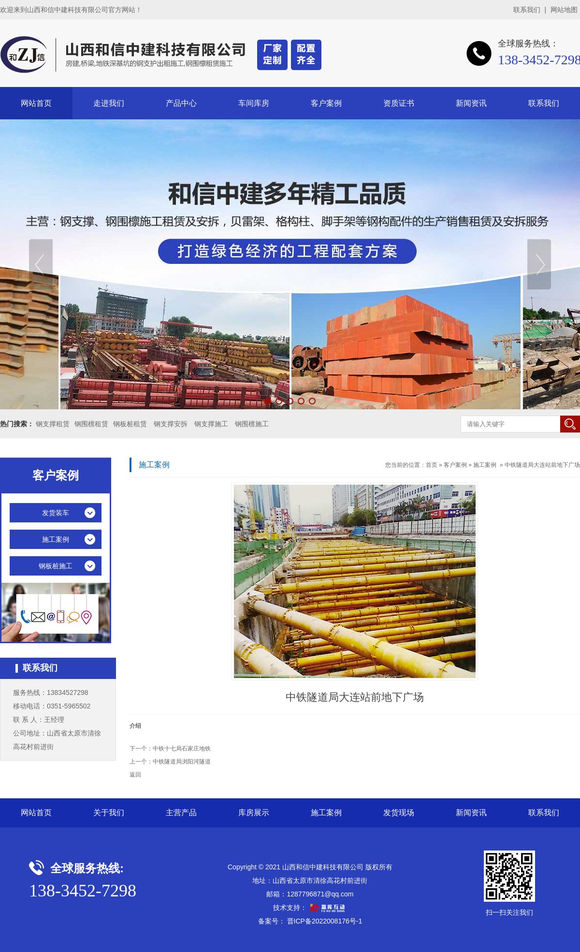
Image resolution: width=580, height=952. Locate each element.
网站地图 (564, 10)
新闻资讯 (471, 103)
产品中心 (181, 103)
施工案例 (484, 465)
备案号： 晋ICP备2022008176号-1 (310, 921)
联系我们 (526, 10)
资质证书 (398, 103)
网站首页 (36, 103)
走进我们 (108, 103)
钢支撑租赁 (53, 424)
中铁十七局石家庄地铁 (182, 748)
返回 (135, 774)
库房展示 (253, 812)
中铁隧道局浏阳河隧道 (182, 761)
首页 (431, 465)
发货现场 (398, 812)
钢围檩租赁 (91, 424)
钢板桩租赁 (130, 424)
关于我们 (108, 812)
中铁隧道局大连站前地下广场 (542, 465)
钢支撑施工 (211, 424)
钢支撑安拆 (171, 424)
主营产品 (181, 812)
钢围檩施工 (252, 424)
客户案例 (326, 103)
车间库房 (253, 103)
